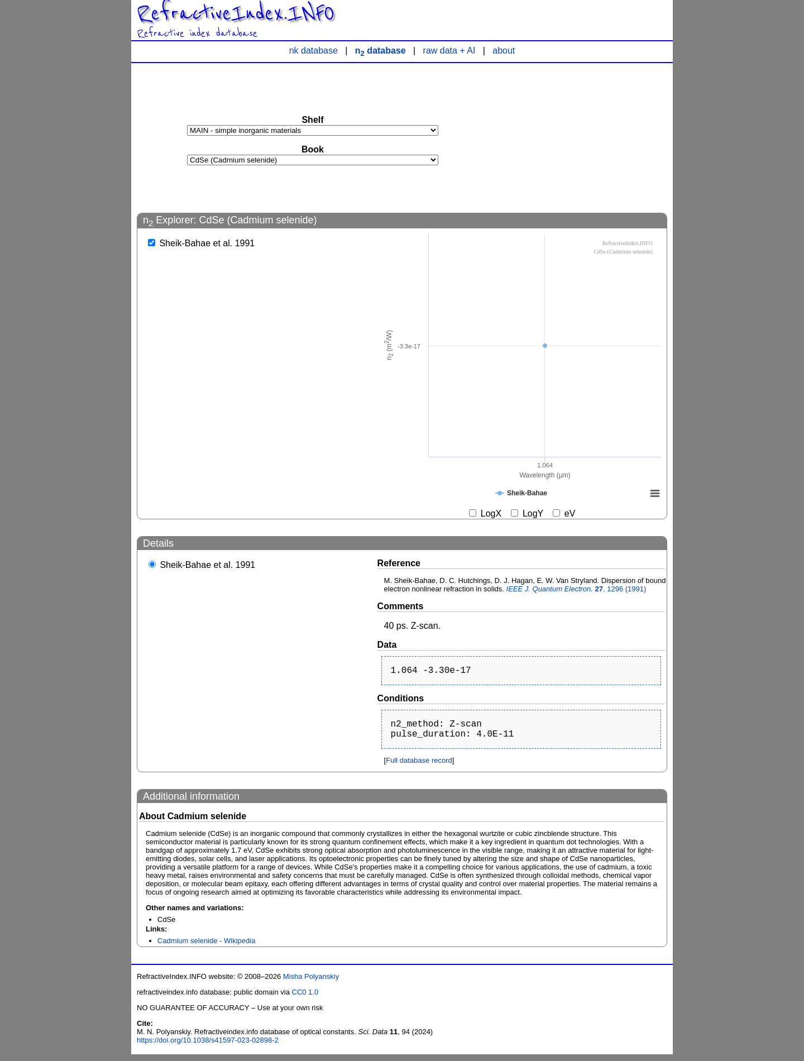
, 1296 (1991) (576, 589)
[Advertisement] (583, 137)
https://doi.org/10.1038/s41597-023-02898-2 (208, 1047)
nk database (313, 50)
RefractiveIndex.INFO (235, 13)
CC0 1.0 (305, 999)
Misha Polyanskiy (311, 983)
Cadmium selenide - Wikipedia (206, 947)
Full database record (419, 767)
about (503, 50)
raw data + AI (449, 50)
